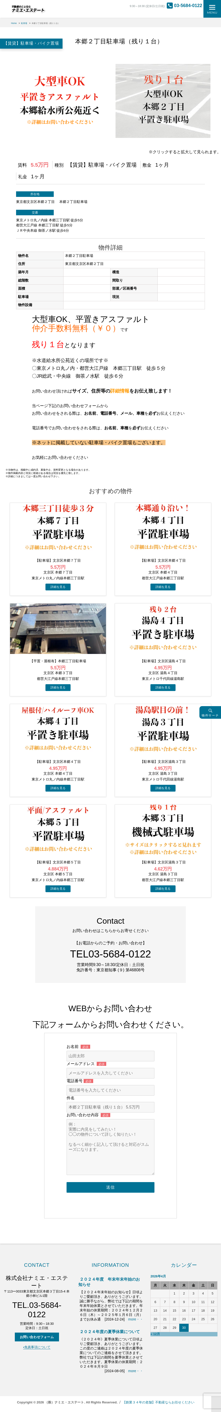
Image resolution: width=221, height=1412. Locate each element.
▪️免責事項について (36, 1347)
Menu (212, 12)
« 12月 (155, 1334)
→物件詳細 (58, 587)
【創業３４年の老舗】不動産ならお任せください (158, 1402)
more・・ (135, 1319)
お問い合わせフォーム (37, 1337)
